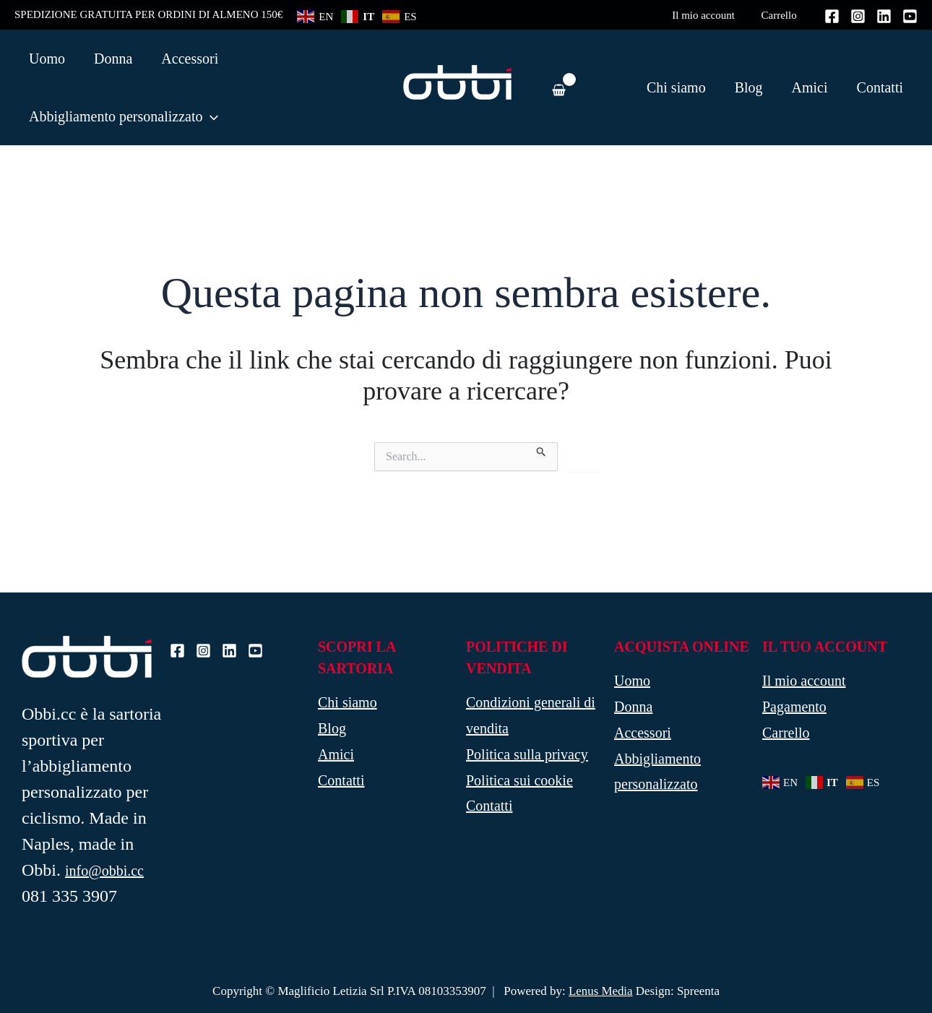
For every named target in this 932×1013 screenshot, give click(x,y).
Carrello (781, 15)
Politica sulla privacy (527, 755)
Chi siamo (676, 87)
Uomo (632, 681)
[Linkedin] (884, 16)
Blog (749, 87)
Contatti (880, 87)
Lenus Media (600, 991)
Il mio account (710, 15)
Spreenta (698, 991)
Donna (633, 707)
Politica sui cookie (519, 781)
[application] (210, 116)
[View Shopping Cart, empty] (558, 87)
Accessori (642, 733)
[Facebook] (832, 16)
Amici (810, 87)
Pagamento (794, 707)
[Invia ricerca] (541, 449)
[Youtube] (910, 16)
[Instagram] (858, 16)
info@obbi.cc (104, 871)
